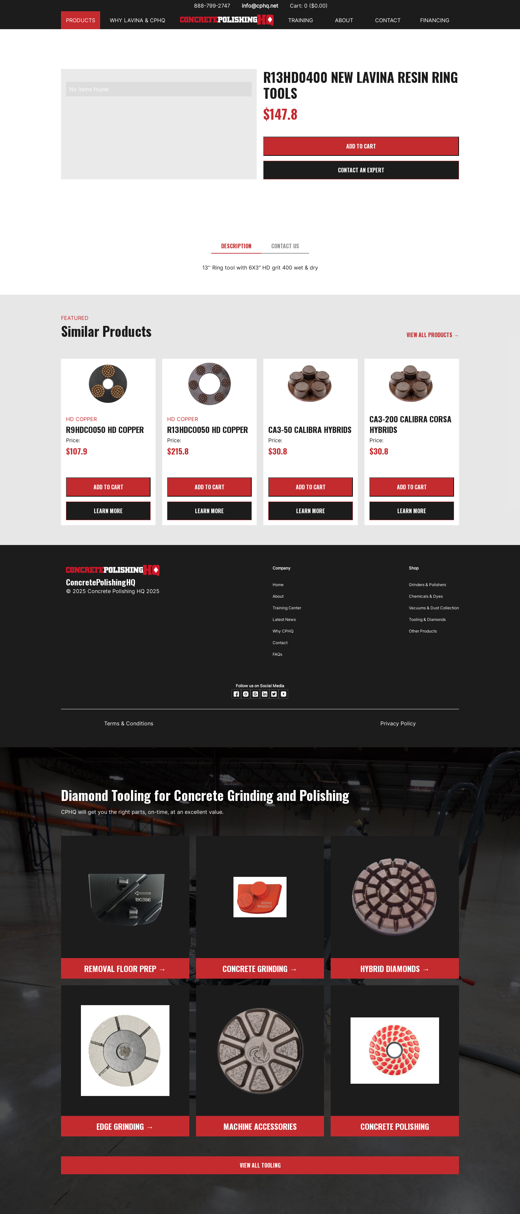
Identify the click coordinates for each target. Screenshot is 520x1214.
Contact (280, 642)
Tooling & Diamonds (427, 619)
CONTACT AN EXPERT (361, 170)
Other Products (423, 631)
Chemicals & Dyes (426, 596)
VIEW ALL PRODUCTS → (433, 335)
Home (278, 584)
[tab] (236, 246)
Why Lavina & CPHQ (137, 20)
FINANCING (434, 20)
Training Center (287, 607)
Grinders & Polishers (427, 584)
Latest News (284, 619)
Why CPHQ (283, 631)
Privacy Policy (398, 723)
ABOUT (344, 20)
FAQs (277, 654)
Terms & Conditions (128, 723)
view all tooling (260, 1165)
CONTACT (388, 20)
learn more (108, 511)
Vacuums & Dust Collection (434, 607)
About (278, 596)
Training (300, 20)
